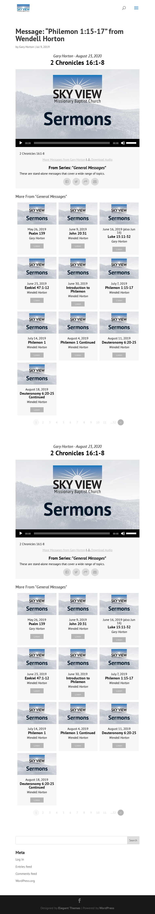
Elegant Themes (69, 908)
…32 (113, 422)
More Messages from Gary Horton (64, 160)
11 (104, 422)
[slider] (72, 143)
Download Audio (101, 160)
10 (97, 422)
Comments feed (26, 874)
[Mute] (123, 143)
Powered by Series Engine (124, 433)
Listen (37, 246)
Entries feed (24, 867)
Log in (20, 859)
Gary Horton (26, 47)
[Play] (21, 143)
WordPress (106, 908)
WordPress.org (25, 881)
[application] (77, 143)
